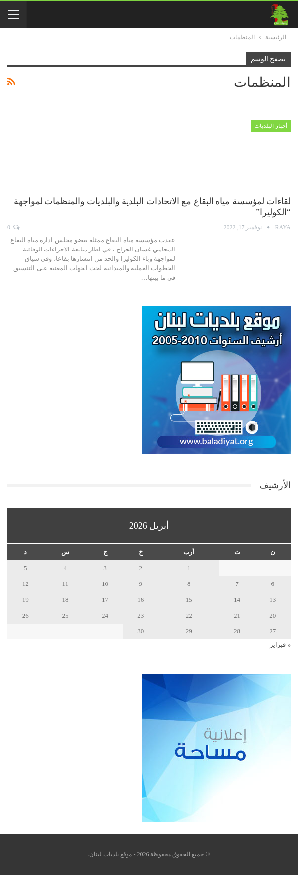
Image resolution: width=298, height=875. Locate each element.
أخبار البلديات (271, 126)
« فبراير (280, 644)
